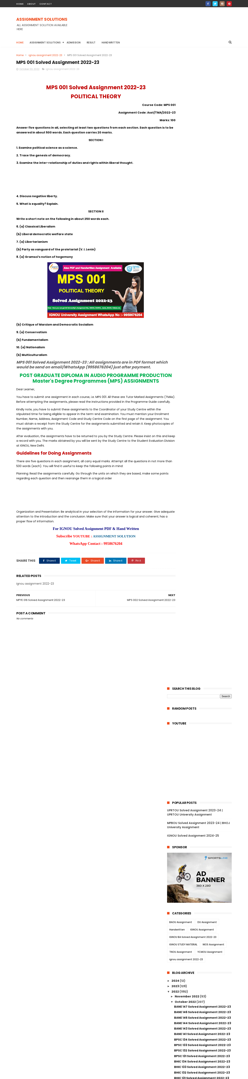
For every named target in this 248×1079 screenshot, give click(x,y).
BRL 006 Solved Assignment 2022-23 (201, 611)
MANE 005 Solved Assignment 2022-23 (201, 893)
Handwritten (111, 42)
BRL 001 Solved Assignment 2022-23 (201, 632)
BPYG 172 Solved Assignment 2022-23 (202, 473)
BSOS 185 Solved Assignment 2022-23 (202, 490)
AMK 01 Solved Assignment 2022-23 (201, 687)
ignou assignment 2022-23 (45, 55)
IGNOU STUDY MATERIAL (183, 312)
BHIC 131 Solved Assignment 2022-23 (201, 446)
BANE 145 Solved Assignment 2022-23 (202, 385)
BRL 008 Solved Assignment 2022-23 (201, 599)
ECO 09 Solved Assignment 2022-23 (201, 649)
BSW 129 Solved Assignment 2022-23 (202, 709)
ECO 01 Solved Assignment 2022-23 (200, 676)
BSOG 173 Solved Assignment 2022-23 (202, 506)
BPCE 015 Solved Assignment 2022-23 (202, 830)
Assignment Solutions (45, 42)
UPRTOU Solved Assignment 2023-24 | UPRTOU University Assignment (195, 180)
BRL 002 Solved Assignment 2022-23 (201, 627)
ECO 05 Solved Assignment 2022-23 (201, 660)
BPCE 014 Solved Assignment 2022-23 (202, 836)
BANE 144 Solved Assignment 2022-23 (202, 391)
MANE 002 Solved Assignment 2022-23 (201, 920)
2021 (175, 1001)
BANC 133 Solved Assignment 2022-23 (202, 457)
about (31, 3)
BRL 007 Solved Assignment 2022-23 (201, 605)
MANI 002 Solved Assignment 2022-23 (203, 949)
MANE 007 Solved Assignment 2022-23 (201, 876)
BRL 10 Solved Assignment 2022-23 (200, 594)
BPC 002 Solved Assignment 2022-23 (202, 863)
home (20, 3)
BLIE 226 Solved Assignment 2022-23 (201, 550)
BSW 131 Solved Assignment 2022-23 (201, 698)
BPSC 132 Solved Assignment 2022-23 (202, 418)
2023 (176, 354)
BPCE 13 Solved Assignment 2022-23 (201, 841)
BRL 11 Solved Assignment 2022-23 (199, 588)
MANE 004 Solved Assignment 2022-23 (201, 902)
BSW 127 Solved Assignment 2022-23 (202, 720)
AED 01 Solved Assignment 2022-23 (200, 693)
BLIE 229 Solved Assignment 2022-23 (201, 539)
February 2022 (186, 989)
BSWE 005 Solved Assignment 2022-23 (201, 769)
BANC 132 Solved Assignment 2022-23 (202, 462)
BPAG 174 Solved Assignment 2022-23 (202, 528)
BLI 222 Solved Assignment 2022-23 (201, 561)
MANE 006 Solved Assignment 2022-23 (201, 884)
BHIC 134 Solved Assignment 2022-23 (202, 429)
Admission (74, 42)
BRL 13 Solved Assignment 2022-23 (200, 578)
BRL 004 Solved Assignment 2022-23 (201, 616)
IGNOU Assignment (202, 297)
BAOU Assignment (180, 290)
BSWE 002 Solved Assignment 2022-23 (201, 795)
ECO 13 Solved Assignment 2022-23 (200, 638)
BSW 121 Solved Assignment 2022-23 (201, 753)
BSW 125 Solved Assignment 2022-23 (202, 731)
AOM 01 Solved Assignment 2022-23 (201, 682)
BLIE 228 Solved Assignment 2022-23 (201, 545)
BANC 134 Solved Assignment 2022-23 (202, 451)
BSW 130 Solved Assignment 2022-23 (202, 704)
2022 (176, 360)
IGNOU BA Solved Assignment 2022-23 (192, 305)
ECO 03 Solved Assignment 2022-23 (201, 665)
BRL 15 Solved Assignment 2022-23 (200, 572)
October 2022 (185, 370)
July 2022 (182, 967)
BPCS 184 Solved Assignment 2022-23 (202, 534)
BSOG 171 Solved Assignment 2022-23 (202, 512)
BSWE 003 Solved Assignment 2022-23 (201, 778)
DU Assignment (207, 290)
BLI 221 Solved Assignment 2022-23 (200, 567)
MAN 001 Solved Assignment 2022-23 (202, 944)
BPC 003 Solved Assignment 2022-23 (202, 858)
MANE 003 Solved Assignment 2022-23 (201, 911)
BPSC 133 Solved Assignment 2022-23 (202, 413)
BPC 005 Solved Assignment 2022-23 (202, 852)
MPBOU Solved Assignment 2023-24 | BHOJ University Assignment (198, 193)
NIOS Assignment (213, 312)
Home (20, 42)
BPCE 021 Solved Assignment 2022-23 (202, 808)
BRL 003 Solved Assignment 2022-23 (201, 621)
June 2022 (183, 973)
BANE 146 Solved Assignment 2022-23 (202, 380)
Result (91, 42)
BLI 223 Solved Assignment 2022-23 (201, 556)
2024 (176, 348)
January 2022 (185, 995)
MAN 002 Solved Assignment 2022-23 (202, 938)
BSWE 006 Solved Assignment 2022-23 (201, 760)
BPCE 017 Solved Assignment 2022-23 (202, 825)
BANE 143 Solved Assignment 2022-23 (202, 397)
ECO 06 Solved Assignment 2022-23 (201, 654)
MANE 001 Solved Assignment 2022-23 (203, 927)
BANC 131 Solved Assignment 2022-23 (202, 468)
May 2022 (182, 978)
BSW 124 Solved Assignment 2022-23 (202, 737)
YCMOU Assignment (209, 320)
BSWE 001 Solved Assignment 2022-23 (203, 803)
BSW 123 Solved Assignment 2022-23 (202, 742)
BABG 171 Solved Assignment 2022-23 (202, 484)
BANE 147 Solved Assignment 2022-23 (202, 375)
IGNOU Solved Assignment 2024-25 (193, 204)
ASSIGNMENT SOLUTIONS (41, 19)
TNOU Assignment (180, 320)
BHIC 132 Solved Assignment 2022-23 (202, 440)
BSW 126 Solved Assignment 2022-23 (202, 726)
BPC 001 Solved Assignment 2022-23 (201, 869)
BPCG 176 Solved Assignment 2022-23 (202, 517)
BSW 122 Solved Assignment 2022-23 (202, 748)
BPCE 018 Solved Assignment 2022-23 (202, 819)
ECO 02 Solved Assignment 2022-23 (201, 671)
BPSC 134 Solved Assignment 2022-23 (202, 408)
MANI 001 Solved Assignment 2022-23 (202, 955)
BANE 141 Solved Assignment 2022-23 (202, 402)
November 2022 (187, 364)
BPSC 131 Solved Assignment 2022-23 (202, 424)
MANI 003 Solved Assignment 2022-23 (203, 933)
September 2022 (188, 962)
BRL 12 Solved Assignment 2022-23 (200, 583)
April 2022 (182, 984)
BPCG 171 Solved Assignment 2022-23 (202, 523)
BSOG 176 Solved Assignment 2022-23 (202, 501)
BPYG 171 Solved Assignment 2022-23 (202, 479)
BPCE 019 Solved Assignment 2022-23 (202, 814)
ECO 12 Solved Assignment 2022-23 (200, 643)
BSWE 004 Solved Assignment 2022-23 (201, 787)
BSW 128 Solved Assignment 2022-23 (202, 715)
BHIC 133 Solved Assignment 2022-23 (202, 435)
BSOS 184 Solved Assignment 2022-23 (202, 495)
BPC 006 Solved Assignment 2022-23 (202, 847)
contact (45, 3)
